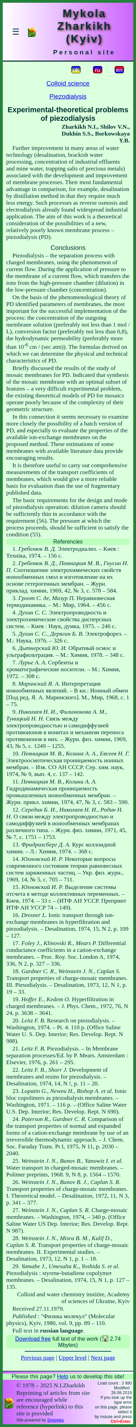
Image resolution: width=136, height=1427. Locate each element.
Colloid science (68, 83)
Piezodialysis (68, 96)
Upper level (72, 1357)
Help (62, 1376)
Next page (103, 1357)
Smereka (55, 1420)
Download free (33, 1339)
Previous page (37, 1357)
